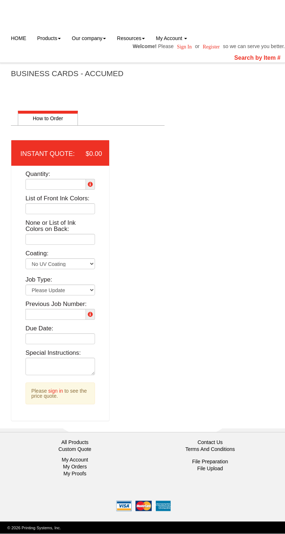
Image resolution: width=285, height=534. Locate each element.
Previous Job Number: (56, 304)
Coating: (36, 253)
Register (211, 47)
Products (49, 38)
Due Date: (39, 328)
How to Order (48, 118)
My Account (75, 460)
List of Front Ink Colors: (57, 198)
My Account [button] (171, 38)
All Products (74, 442)
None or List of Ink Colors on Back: (50, 226)
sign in (55, 391)
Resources (131, 38)
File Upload (210, 468)
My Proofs (74, 473)
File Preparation (210, 461)
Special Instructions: (53, 353)
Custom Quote (75, 449)
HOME (18, 38)
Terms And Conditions (210, 449)
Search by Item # (257, 58)
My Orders (75, 467)
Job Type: (38, 279)
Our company (89, 38)
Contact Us (210, 442)
